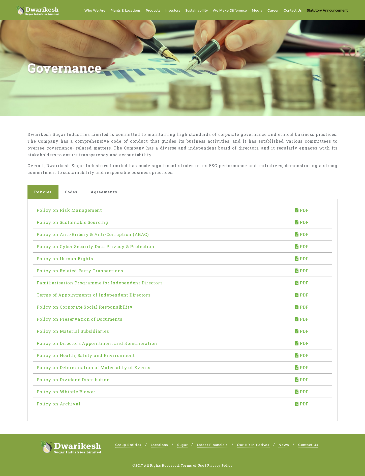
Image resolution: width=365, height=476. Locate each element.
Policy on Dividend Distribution (73, 379)
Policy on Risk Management (69, 210)
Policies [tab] (43, 191)
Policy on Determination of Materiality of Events (93, 367)
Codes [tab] (71, 191)
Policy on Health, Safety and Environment (86, 355)
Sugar (182, 445)
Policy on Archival (58, 404)
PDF (302, 210)
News (284, 445)
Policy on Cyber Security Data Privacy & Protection (96, 246)
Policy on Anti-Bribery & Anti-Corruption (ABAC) (93, 234)
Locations (159, 445)
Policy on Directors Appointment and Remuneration (97, 343)
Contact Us (308, 445)
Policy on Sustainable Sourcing (72, 222)
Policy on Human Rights (65, 258)
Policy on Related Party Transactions (80, 271)
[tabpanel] (182, 310)
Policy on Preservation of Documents (79, 319)
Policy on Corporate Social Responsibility (85, 307)
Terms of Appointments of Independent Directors (94, 295)
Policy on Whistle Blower (66, 392)
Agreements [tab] (103, 191)
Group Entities (128, 445)
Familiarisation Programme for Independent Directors (100, 283)
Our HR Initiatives (253, 445)
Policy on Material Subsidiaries (73, 331)
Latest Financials (212, 445)
